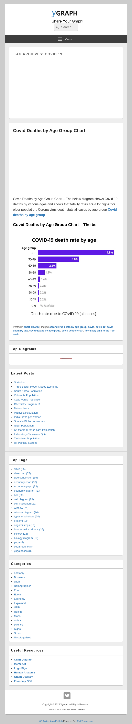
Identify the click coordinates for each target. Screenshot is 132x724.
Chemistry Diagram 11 (27, 404)
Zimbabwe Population (27, 438)
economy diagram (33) (27, 490)
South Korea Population (28, 391)
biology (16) (21, 533)
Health (35, 327)
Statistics (19, 382)
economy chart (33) (25, 482)
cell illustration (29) (25, 503)
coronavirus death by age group (68, 327)
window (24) (21, 507)
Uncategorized (22, 637)
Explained (20, 603)
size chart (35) (22, 473)
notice (17, 620)
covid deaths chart (72, 330)
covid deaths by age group (44, 330)
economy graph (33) (26, 486)
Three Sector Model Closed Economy (36, 386)
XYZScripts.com (85, 721)
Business (19, 577)
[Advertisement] (66, 84)
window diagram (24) (26, 512)
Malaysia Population (26, 412)
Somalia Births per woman (29, 421)
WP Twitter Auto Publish (51, 721)
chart (27, 327)
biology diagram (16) (26, 538)
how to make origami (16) (29, 529)
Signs (17, 628)
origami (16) (21, 520)
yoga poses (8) (23, 550)
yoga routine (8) (23, 546)
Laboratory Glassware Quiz (30, 434)
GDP (17, 607)
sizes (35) (19, 469)
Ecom (17, 594)
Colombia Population (26, 395)
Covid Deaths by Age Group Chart (49, 130)
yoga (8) (19, 542)
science (18, 624)
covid (91, 327)
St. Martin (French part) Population (34, 429)
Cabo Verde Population (27, 399)
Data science (21, 408)
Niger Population (24, 425)
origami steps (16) (24, 525)
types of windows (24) (27, 516)
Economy (19, 598)
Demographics (22, 585)
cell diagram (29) (24, 499)
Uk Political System (25, 442)
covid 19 (101, 327)
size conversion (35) (26, 477)
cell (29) (18, 495)
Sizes (17, 633)
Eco (16, 590)
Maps (17, 616)
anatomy (19, 573)
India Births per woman (27, 417)
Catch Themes (77, 709)
